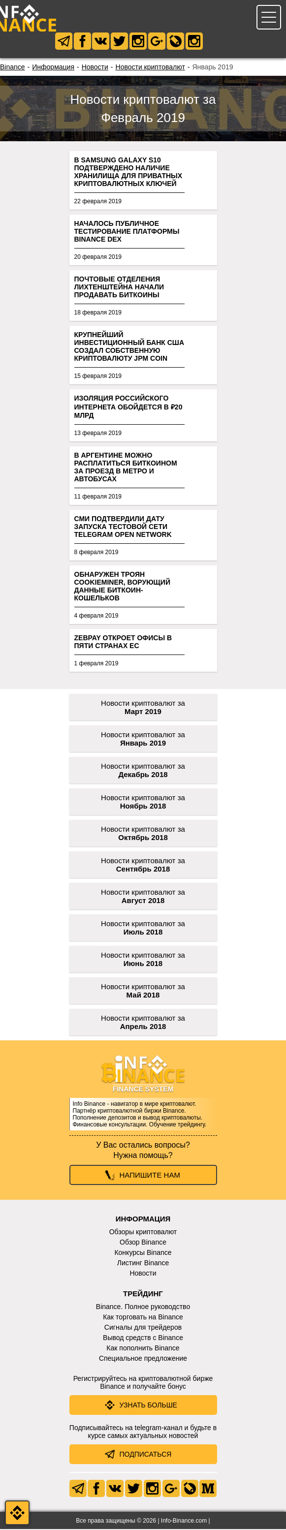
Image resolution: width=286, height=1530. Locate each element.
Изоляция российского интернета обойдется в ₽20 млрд (128, 407)
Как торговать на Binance (143, 1318)
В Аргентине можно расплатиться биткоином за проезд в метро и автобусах (125, 468)
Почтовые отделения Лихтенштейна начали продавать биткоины (119, 288)
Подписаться (146, 1455)
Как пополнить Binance (142, 1349)
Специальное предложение (143, 1359)
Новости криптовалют (150, 68)
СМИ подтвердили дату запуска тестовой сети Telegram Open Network (123, 527)
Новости (95, 68)
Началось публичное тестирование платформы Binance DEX (127, 232)
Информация (53, 68)
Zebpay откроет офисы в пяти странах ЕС (123, 643)
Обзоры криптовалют (143, 1233)
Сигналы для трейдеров (143, 1328)
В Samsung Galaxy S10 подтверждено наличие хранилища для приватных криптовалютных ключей (128, 172)
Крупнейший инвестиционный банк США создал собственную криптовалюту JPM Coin (129, 347)
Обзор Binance (143, 1243)
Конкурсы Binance (142, 1253)
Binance (12, 68)
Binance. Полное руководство (143, 1307)
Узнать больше (148, 1406)
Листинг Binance (143, 1264)
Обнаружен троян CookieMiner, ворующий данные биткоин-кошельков (122, 587)
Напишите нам (150, 1176)
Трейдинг (143, 1294)
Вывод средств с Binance (143, 1339)
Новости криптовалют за (143, 708)
